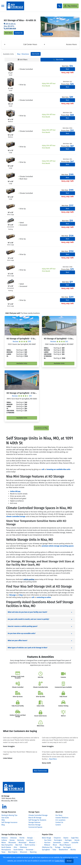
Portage (57, 847)
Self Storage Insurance (9, 822)
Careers (58, 825)
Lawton (66, 842)
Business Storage (35, 825)
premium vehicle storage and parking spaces (58, 546)
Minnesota (12, 842)
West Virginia (12, 852)
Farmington (58, 840)
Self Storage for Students (37, 820)
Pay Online (70, 6)
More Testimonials (40, 771)
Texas (3, 852)
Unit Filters (22, 60)
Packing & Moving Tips (9, 815)
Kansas (12, 840)
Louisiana (30, 840)
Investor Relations (61, 818)
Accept (69, 861)
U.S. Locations (60, 820)
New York (18, 845)
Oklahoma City (47, 847)
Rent (67, 69)
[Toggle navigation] (3, 6)
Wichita (73, 850)
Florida (21, 838)
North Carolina (30, 845)
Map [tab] (23, 54)
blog (20, 595)
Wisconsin (23, 852)
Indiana (4, 840)
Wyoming (33, 852)
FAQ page (12, 595)
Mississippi (22, 842)
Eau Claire (47, 840)
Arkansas (13, 838)
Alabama (4, 838)
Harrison (47, 842)
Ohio (15, 847)
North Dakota (6, 847)
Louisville (75, 842)
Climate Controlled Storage (38, 815)
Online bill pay (15, 491)
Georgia (30, 838)
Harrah (77, 840)
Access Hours (60, 44)
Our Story (58, 815)
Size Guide (35, 54)
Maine (3, 842)
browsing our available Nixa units (58, 469)
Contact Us (19, 33)
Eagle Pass (75, 838)
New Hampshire (7, 845)
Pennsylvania (6, 850)
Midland (47, 845)
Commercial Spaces (35, 827)
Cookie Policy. (59, 861)
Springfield (46, 850)
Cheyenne (57, 838)
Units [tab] (8, 54)
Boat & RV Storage (35, 818)
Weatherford (63, 850)
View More (47, 34)
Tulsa (54, 850)
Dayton (65, 838)
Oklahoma (23, 847)
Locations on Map (41, 428)
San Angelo (67, 847)
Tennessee (29, 850)
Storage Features (34, 822)
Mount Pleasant (65, 845)
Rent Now (8, 33)
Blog (3, 825)
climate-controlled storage (15, 516)
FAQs (3, 820)
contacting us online (43, 597)
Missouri (32, 842)
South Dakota (18, 850)
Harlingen (68, 840)
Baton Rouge (46, 838)
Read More (53, 759)
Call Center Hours (20, 44)
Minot (55, 845)
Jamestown (57, 842)
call (43, 469)
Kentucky (20, 840)
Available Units (22, 363)
